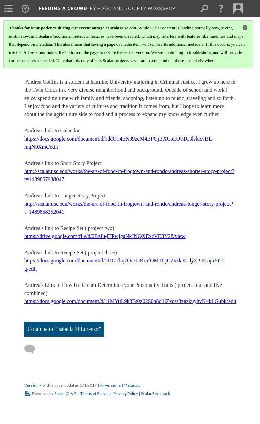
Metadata (132, 385)
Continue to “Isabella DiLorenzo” (64, 329)
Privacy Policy (125, 393)
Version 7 (33, 385)
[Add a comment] (32, 349)
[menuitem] (8, 8)
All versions (110, 385)
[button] (221, 8)
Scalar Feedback (155, 393)
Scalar (59, 393)
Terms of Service (95, 393)
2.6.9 (71, 393)
